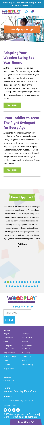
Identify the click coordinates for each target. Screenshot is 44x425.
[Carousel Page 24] (35, 286)
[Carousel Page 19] (20, 286)
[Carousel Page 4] (13, 282)
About (6, 360)
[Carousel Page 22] (29, 286)
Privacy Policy (27, 364)
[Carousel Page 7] (22, 282)
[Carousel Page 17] (15, 286)
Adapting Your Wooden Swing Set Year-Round (19, 57)
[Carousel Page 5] (16, 282)
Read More (12, 105)
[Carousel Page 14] (6, 286)
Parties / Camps (10, 356)
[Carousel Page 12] (36, 282)
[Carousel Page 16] (12, 286)
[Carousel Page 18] (18, 286)
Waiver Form (27, 337)
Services (25, 341)
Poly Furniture (9, 352)
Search (24, 360)
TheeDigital (31, 416)
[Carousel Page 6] (19, 282)
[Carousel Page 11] (33, 282)
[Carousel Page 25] (37, 286)
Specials (7, 364)
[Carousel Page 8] (25, 282)
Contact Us (26, 356)
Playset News (9, 368)
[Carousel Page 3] (11, 282)
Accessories (8, 337)
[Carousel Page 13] (39, 282)
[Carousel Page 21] (26, 286)
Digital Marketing (12, 416)
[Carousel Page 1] (5, 282)
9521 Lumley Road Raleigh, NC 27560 (18, 401)
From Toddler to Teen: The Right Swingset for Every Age (21, 122)
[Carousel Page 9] (28, 282)
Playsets (7, 333)
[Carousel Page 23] (32, 286)
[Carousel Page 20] (23, 286)
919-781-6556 (9, 381)
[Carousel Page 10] (30, 282)
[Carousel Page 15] (9, 286)
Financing (26, 352)
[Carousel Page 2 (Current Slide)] (8, 282)
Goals (6, 341)
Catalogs (25, 333)
